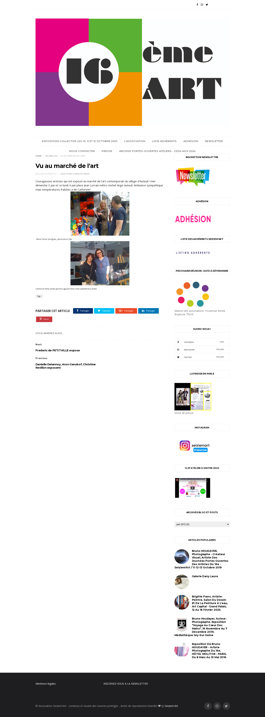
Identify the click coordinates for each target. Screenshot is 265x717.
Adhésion (190, 141)
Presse (107, 151)
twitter (199, 357)
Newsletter (214, 141)
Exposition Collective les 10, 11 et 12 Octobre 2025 (79, 141)
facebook (199, 342)
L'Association (134, 141)
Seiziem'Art (171, 706)
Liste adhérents (164, 141)
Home (39, 156)
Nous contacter (82, 151)
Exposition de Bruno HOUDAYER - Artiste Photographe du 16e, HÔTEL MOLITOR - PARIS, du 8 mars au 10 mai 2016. (209, 650)
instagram (199, 349)
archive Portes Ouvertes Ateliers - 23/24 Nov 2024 (157, 151)
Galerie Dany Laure (205, 576)
